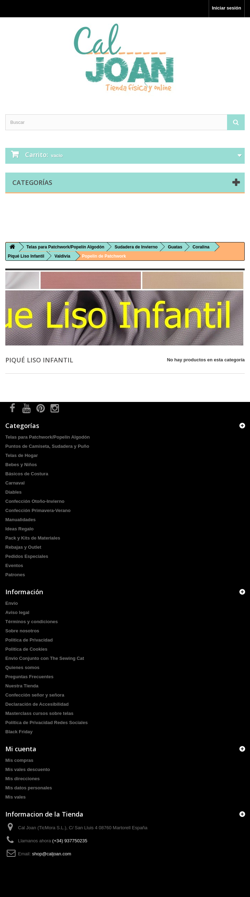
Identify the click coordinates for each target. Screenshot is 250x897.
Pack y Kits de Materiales (32, 538)
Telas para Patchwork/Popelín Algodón (47, 437)
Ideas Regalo (19, 528)
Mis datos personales (28, 787)
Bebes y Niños (21, 464)
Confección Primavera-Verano (38, 510)
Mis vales (15, 797)
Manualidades (20, 519)
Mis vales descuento (27, 769)
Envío (11, 603)
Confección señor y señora (34, 695)
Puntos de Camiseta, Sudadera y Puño (47, 446)
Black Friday (18, 731)
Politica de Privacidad (29, 640)
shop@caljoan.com (51, 853)
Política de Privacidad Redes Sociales (46, 722)
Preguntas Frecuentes (29, 676)
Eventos (14, 565)
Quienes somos (22, 667)
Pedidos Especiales (26, 556)
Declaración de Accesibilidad (37, 704)
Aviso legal (17, 612)
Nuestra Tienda (21, 685)
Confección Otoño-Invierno (35, 501)
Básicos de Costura (26, 473)
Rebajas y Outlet (23, 547)
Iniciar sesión (226, 8)
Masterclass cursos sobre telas (39, 713)
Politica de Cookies (26, 649)
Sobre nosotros (22, 630)
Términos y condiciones (31, 621)
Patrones (15, 574)
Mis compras (19, 760)
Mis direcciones (22, 778)
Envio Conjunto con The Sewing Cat (44, 658)
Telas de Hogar (21, 455)
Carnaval (15, 483)
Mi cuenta (20, 749)
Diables (13, 492)
